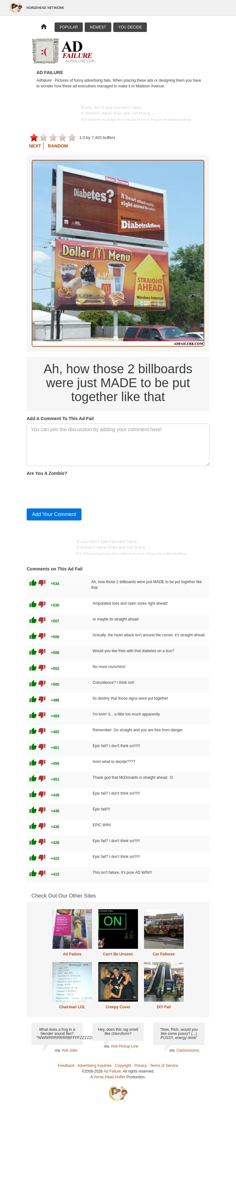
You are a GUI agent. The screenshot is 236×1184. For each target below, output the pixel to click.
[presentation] (75, 491)
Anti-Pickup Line (124, 1046)
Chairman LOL (72, 1007)
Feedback (66, 1065)
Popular (69, 27)
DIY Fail (164, 1007)
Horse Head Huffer (109, 1077)
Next (35, 145)
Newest (98, 27)
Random (58, 145)
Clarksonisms (187, 1050)
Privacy (140, 1065)
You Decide (130, 27)
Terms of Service (164, 1065)
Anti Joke (69, 1050)
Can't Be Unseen (118, 954)
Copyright (123, 1065)
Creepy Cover (118, 1007)
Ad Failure (72, 954)
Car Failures (164, 954)
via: (58, 1050)
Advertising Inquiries (94, 1065)
